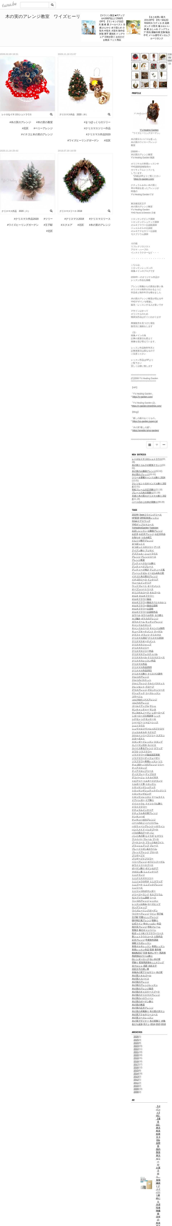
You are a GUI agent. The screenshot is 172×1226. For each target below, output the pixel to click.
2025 (136, 1040)
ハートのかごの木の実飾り (145, 502)
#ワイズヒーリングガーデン (83, 140)
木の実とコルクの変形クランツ (147, 465)
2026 (136, 1036)
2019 (136, 1058)
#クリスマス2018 (74, 218)
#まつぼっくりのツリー (97, 122)
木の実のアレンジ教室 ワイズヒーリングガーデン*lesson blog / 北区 (74, 16)
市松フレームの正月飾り (144, 489)
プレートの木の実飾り (142, 492)
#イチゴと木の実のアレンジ (37, 134)
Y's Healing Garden (149, 130)
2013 (136, 1076)
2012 (136, 1079)
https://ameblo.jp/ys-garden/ (145, 430)
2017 (136, 1064)
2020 (136, 1055)
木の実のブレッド (140, 474)
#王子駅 (48, 224)
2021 (136, 1052)
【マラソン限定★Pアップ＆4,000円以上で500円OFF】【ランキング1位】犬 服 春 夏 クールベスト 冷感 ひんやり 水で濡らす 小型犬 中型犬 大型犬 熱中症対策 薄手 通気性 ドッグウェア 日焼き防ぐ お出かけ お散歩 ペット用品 (112, 27)
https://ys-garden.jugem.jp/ (145, 421)
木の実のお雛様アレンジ (144, 471)
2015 (136, 1070)
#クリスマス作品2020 (98, 134)
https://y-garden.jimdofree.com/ (146, 406)
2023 (136, 1046)
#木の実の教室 (44, 122)
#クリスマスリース (100, 218)
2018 (136, 1061)
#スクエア (66, 224)
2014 (136, 1073)
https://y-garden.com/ (144, 179)
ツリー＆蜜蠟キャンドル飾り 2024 (148, 477)
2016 (136, 1067)
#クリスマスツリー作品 (97, 128)
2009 (136, 1089)
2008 (136, 1092)
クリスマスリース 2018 (70, 211)
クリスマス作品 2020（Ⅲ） (73, 114)
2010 (136, 1086)
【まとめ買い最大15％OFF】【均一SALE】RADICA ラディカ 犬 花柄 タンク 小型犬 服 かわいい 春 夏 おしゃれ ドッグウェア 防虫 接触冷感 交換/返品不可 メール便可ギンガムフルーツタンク (157, 28)
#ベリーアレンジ (43, 128)
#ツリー (48, 218)
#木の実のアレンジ (20, 122)
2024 (136, 1043)
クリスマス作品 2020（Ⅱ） (16, 211)
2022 (136, 1049)
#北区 (25, 128)
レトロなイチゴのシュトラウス (147, 459)
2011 (136, 1083)
